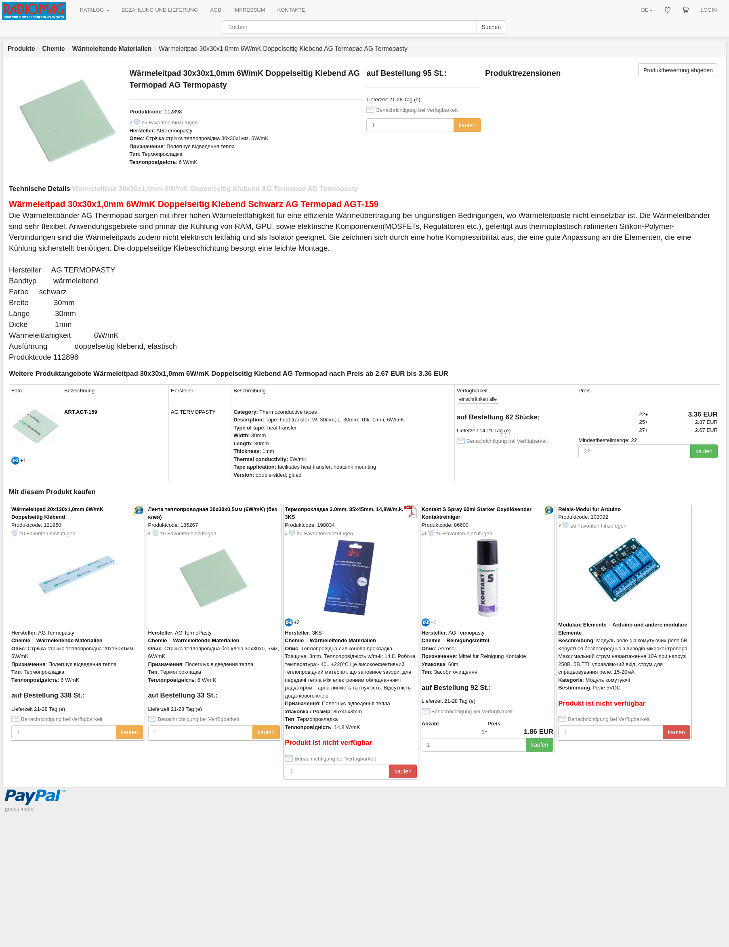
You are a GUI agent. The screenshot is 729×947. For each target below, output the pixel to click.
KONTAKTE (291, 10)
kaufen (467, 125)
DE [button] (646, 10)
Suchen (491, 27)
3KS (317, 633)
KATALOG (94, 10)
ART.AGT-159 (80, 412)
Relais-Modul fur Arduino (589, 509)
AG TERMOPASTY (193, 412)
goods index (19, 809)
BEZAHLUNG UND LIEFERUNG (160, 10)
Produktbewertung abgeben (678, 70)
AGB (215, 10)
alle (478, 399)
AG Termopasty (174, 131)
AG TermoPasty (193, 633)
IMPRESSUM (249, 10)
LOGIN (709, 10)
